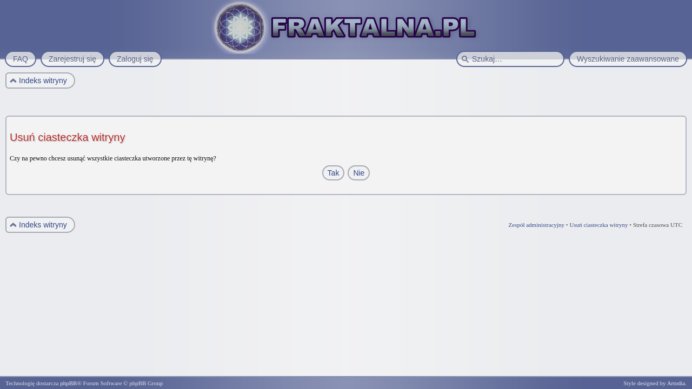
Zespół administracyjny (537, 225)
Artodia (676, 383)
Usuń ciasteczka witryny (598, 225)
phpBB (68, 383)
